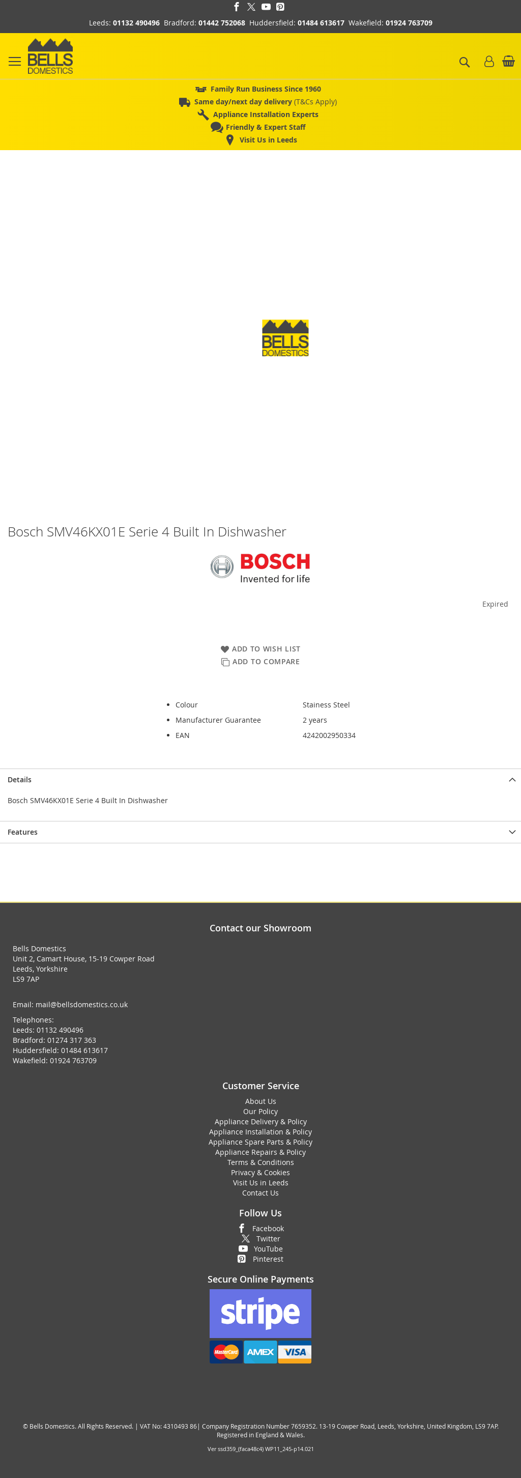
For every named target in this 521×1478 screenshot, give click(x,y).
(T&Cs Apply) (265, 101)
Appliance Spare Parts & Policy (260, 1142)
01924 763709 (409, 22)
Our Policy (260, 1111)
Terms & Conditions (260, 1162)
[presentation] (260, 779)
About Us (260, 1101)
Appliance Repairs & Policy (260, 1152)
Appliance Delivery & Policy (261, 1121)
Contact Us (260, 1193)
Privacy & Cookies (260, 1172)
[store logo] (50, 56)
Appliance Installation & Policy (260, 1131)
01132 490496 (136, 22)
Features (23, 832)
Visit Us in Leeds (260, 1182)
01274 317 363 (71, 1040)
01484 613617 (321, 22)
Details (20, 779)
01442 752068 (221, 22)
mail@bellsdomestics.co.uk (82, 1004)
